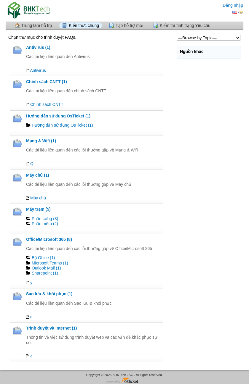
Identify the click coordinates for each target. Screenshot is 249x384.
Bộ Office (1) (43, 257)
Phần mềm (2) (45, 223)
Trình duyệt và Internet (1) (51, 328)
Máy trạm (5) (38, 209)
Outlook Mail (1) (46, 268)
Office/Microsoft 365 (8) (49, 239)
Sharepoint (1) (45, 273)
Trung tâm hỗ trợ (36, 25)
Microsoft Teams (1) (50, 263)
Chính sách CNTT (46, 104)
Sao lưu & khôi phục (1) (49, 293)
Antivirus (38, 70)
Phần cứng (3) (45, 218)
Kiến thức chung (84, 25)
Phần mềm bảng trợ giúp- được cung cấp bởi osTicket (124, 380)
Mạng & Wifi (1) (41, 140)
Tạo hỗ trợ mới (129, 25)
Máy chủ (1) (37, 175)
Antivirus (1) (38, 47)
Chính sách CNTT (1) (46, 81)
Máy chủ (38, 198)
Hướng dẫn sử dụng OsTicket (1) (58, 116)
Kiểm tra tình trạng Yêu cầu (185, 25)
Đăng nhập (233, 5)
